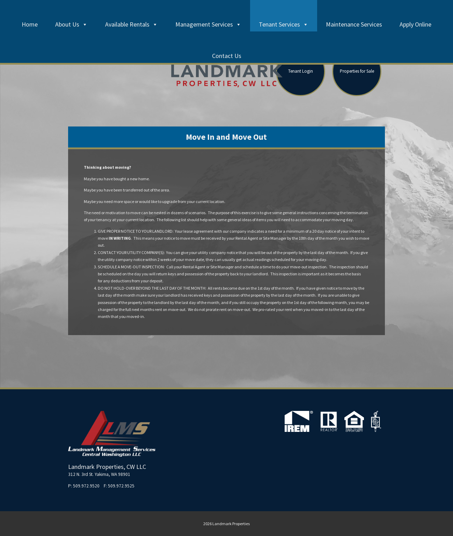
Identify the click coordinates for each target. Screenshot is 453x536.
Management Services (208, 24)
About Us (71, 24)
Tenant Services (283, 24)
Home (30, 24)
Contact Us (226, 56)
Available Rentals (131, 24)
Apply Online (415, 24)
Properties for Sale (357, 71)
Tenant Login (300, 71)
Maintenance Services (354, 24)
